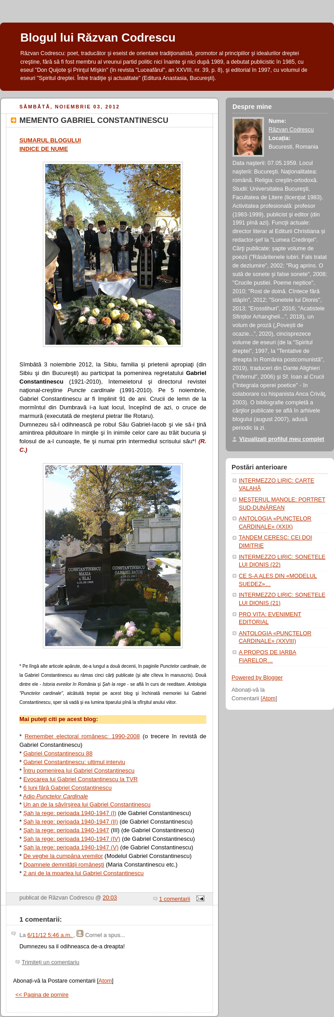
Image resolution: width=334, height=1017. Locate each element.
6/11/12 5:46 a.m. (51, 935)
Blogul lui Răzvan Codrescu (98, 37)
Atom (104, 981)
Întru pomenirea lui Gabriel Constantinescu (79, 770)
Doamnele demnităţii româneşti (63, 864)
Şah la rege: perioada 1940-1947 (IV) (72, 838)
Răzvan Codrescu (291, 130)
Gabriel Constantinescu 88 (58, 753)
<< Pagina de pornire (42, 995)
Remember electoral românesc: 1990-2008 (81, 736)
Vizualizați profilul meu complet (281, 439)
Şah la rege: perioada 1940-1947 (66, 830)
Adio (55, 796)
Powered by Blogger (257, 678)
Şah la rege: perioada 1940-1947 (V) (71, 847)
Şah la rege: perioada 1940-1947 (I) (69, 813)
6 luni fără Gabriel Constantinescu (67, 787)
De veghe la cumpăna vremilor (63, 856)
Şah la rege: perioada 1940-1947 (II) (70, 821)
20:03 (110, 898)
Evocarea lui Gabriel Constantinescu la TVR (80, 779)
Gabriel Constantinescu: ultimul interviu (74, 762)
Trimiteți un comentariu (50, 962)
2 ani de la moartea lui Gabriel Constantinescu (83, 873)
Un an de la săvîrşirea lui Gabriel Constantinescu (87, 804)
